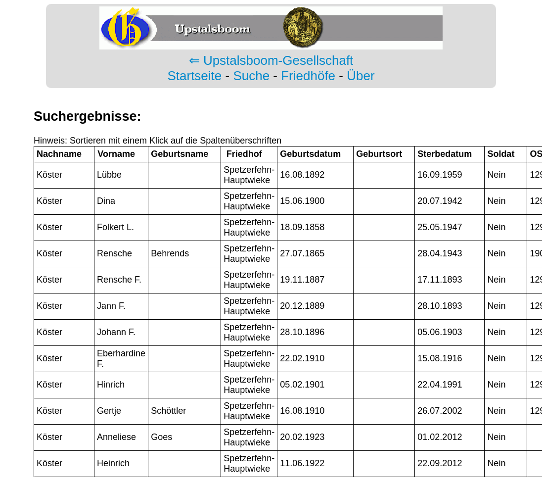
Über (360, 75)
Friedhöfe (308, 75)
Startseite (194, 75)
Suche (251, 75)
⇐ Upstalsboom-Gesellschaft (271, 60)
